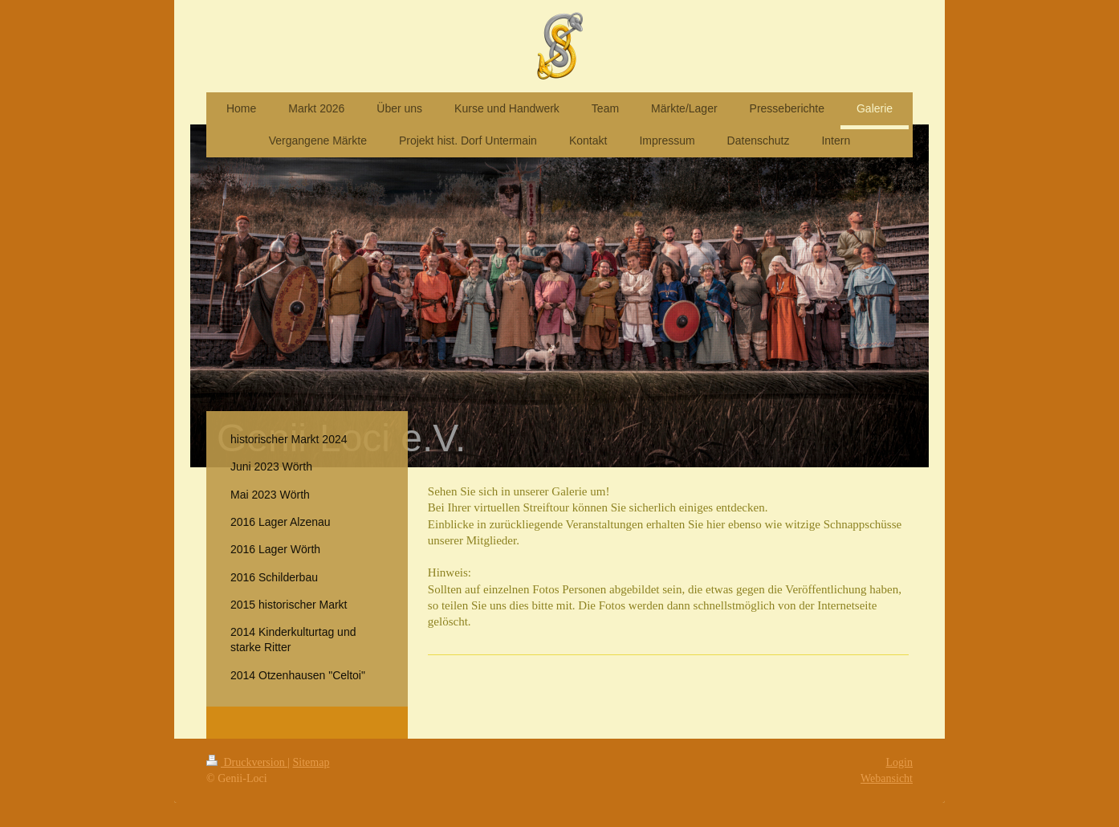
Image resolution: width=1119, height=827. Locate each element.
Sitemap (311, 762)
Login (899, 762)
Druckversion (246, 762)
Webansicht (887, 778)
